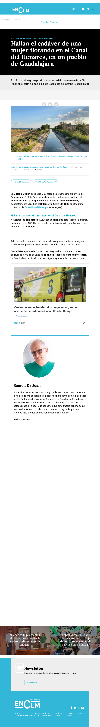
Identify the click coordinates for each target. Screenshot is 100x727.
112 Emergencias (21, 182)
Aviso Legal (37, 714)
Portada (44, 22)
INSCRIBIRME (32, 683)
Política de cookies (59, 714)
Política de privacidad (46, 714)
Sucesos (54, 22)
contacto (80, 713)
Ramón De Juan (60, 167)
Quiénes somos (70, 714)
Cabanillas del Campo (46, 182)
